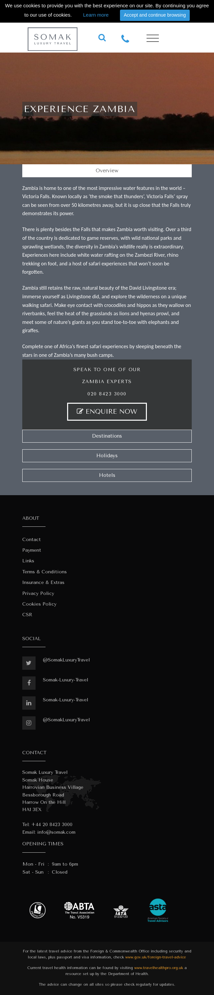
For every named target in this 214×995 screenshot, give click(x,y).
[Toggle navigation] (152, 38)
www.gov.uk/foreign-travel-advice (155, 957)
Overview (107, 171)
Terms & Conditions (44, 572)
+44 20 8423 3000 (51, 824)
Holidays (107, 456)
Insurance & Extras (43, 582)
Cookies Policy (39, 604)
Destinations (107, 436)
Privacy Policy (38, 593)
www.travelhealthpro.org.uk (158, 968)
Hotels (107, 475)
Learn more (96, 15)
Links (28, 561)
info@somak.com (56, 832)
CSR (27, 615)
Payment (31, 550)
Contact (31, 539)
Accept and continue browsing (155, 15)
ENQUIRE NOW (107, 411)
